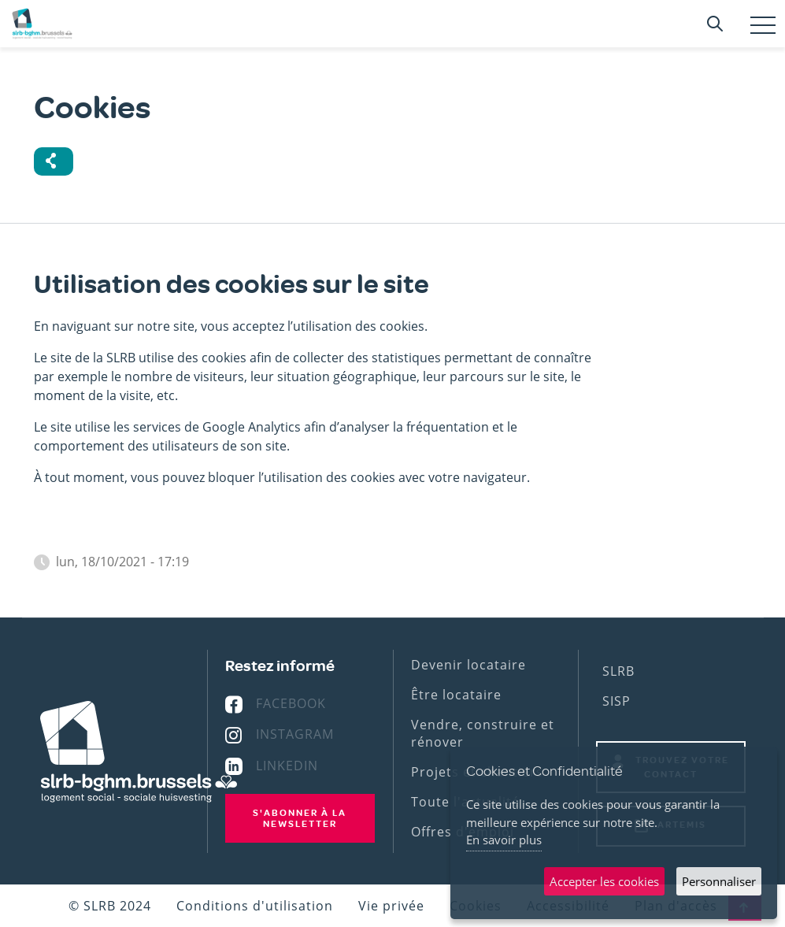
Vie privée (391, 905)
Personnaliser (719, 881)
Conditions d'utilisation (254, 905)
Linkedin (287, 765)
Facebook (291, 703)
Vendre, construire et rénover (482, 733)
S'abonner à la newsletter (299, 818)
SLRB (618, 671)
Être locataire (456, 694)
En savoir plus (504, 839)
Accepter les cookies (604, 881)
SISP (616, 701)
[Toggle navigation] (763, 25)
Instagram (295, 734)
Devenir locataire (468, 664)
